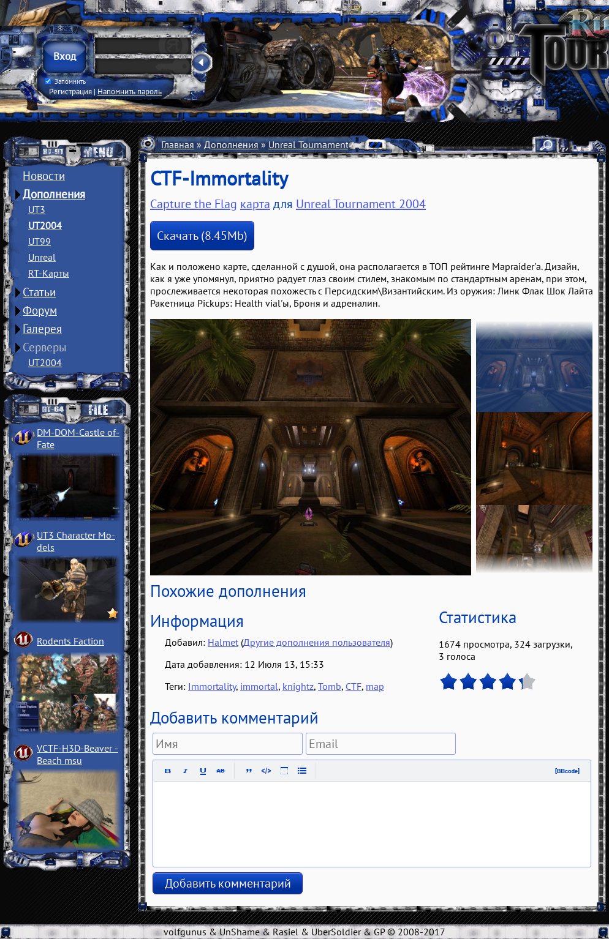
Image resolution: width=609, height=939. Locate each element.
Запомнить (65, 81)
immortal (259, 686)
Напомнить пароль (129, 91)
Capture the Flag (193, 204)
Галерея (42, 328)
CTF (353, 686)
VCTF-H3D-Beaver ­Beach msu (77, 754)
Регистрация (70, 91)
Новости (44, 175)
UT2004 (45, 225)
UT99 (39, 241)
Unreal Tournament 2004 (320, 144)
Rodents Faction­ (70, 641)
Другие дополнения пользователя (316, 642)
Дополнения (54, 194)
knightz (298, 686)
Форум (40, 310)
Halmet (223, 642)
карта (255, 204)
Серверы (45, 347)
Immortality (212, 686)
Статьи (39, 292)
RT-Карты (48, 273)
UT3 (36, 209)
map (375, 686)
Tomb (329, 686)
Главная (177, 144)
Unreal (42, 257)
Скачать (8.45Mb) (202, 236)
